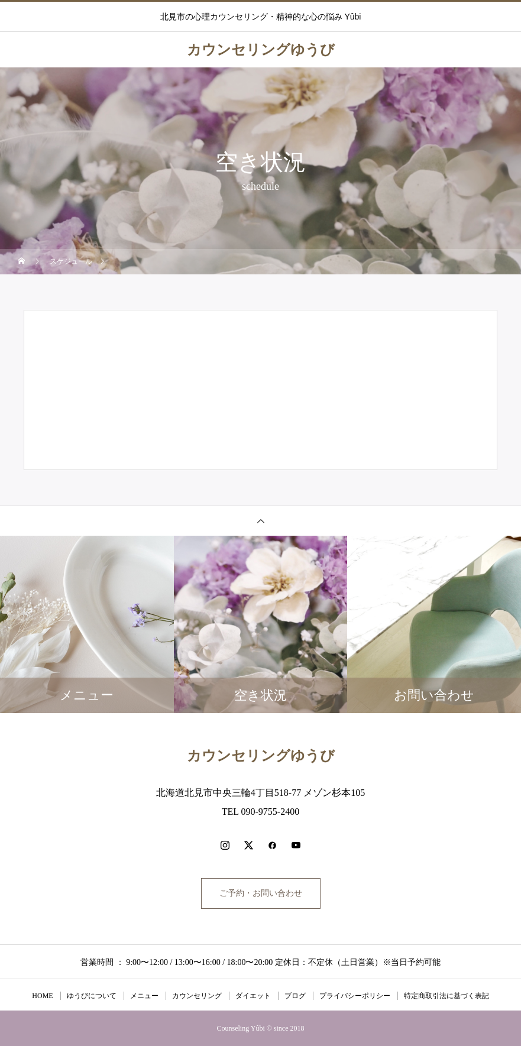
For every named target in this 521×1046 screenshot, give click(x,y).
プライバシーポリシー (354, 996)
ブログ (295, 996)
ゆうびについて (92, 996)
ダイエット (253, 996)
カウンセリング (197, 996)
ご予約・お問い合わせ (260, 893)
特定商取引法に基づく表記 (446, 996)
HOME (42, 996)
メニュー (144, 996)
